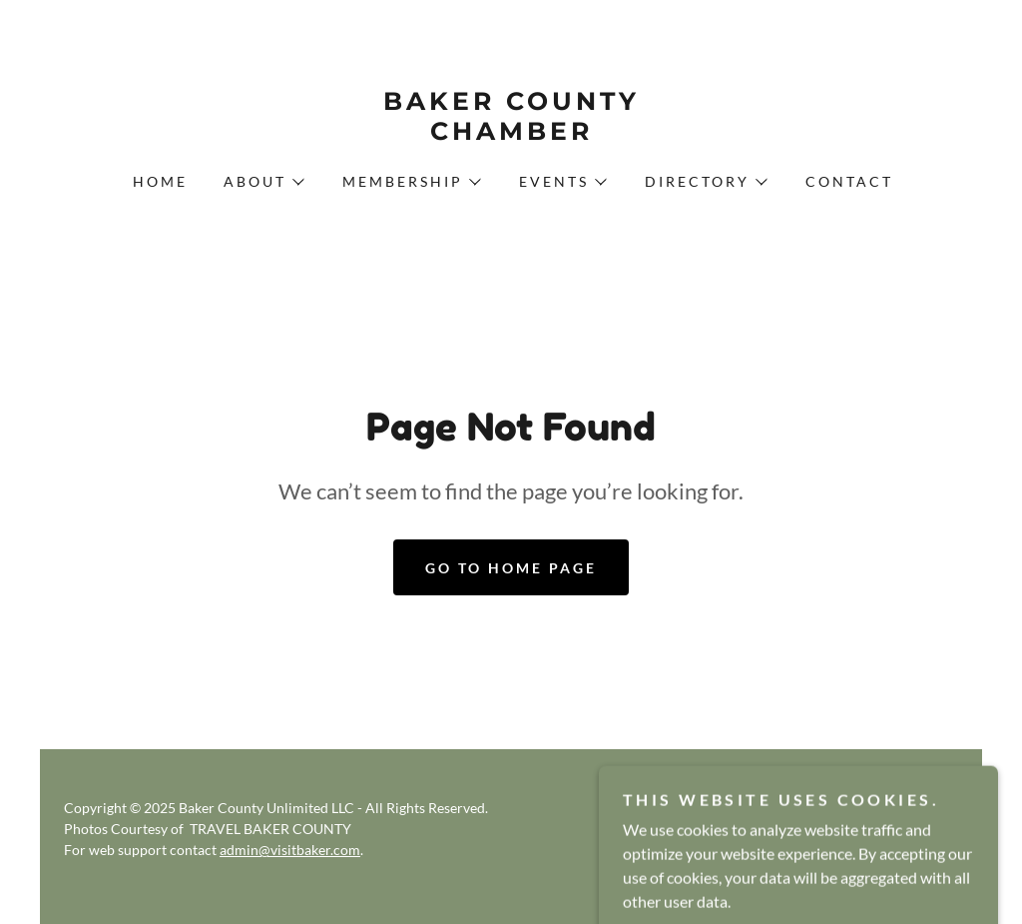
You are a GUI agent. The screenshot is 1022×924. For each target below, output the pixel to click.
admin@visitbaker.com (290, 849)
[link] (511, 133)
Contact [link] (849, 181)
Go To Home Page (511, 567)
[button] (263, 182)
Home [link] (160, 181)
